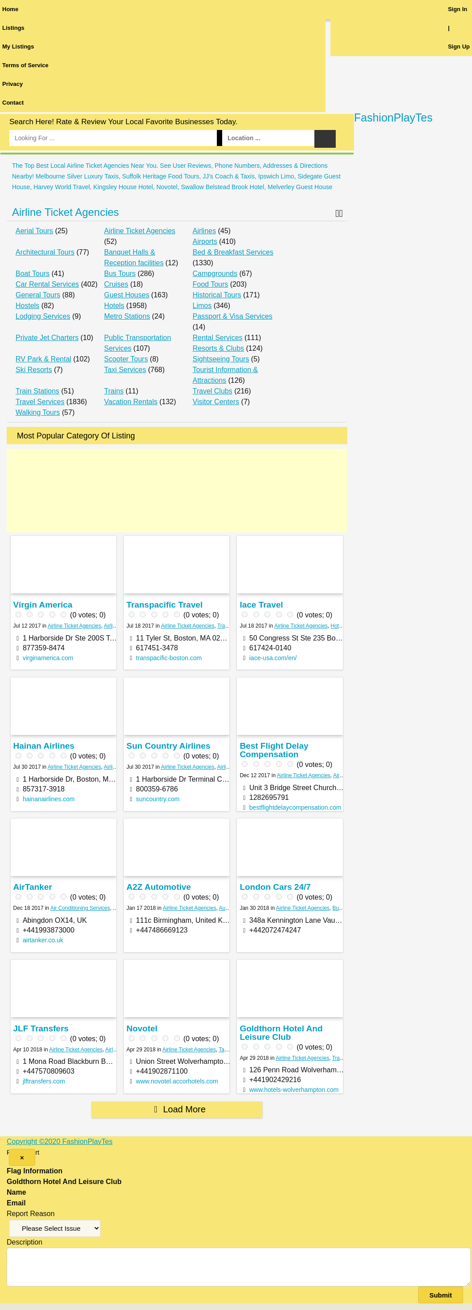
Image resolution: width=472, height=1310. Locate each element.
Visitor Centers (216, 402)
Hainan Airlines (44, 745)
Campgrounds (215, 273)
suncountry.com (157, 799)
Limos (202, 305)
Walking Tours (38, 412)
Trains (114, 391)
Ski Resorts (34, 369)
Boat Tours (32, 273)
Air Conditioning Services (80, 908)
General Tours (38, 295)
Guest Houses (126, 295)
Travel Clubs (212, 391)
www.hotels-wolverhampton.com (294, 1089)
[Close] (22, 1157)
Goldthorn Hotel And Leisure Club (281, 1033)
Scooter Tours (126, 359)
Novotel (142, 1028)
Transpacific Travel (164, 604)
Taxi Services (125, 369)
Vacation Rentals (131, 402)
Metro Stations (127, 316)
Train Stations (37, 391)
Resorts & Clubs (218, 348)
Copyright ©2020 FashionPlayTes (60, 1141)
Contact (13, 102)
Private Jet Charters (47, 337)
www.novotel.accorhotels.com (177, 1081)
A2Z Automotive (158, 887)
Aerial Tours (34, 231)
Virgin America (43, 604)
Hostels (27, 305)
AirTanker (32, 887)
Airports (205, 241)
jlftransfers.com (44, 1081)
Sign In (457, 9)
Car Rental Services (47, 284)
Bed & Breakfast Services (233, 252)
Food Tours (210, 284)
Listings (13, 27)
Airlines (204, 231)
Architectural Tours (45, 252)
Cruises (116, 284)
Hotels (114, 305)
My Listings (18, 46)
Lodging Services (43, 316)
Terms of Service (25, 65)
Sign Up (459, 46)
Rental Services (218, 337)
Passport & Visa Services (233, 316)
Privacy (12, 84)
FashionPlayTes (393, 117)
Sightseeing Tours (221, 359)
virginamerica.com (48, 657)
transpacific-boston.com (169, 657)
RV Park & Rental (43, 359)
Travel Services (40, 402)
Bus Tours (120, 273)
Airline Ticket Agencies (65, 212)
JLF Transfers (41, 1028)
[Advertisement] (177, 490)
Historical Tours (217, 295)
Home (10, 9)
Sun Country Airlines (168, 745)
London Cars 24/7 (275, 887)
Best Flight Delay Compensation (274, 750)
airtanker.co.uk (43, 940)
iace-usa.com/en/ (273, 657)
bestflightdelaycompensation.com (295, 807)
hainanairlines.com (49, 799)
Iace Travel (261, 604)
